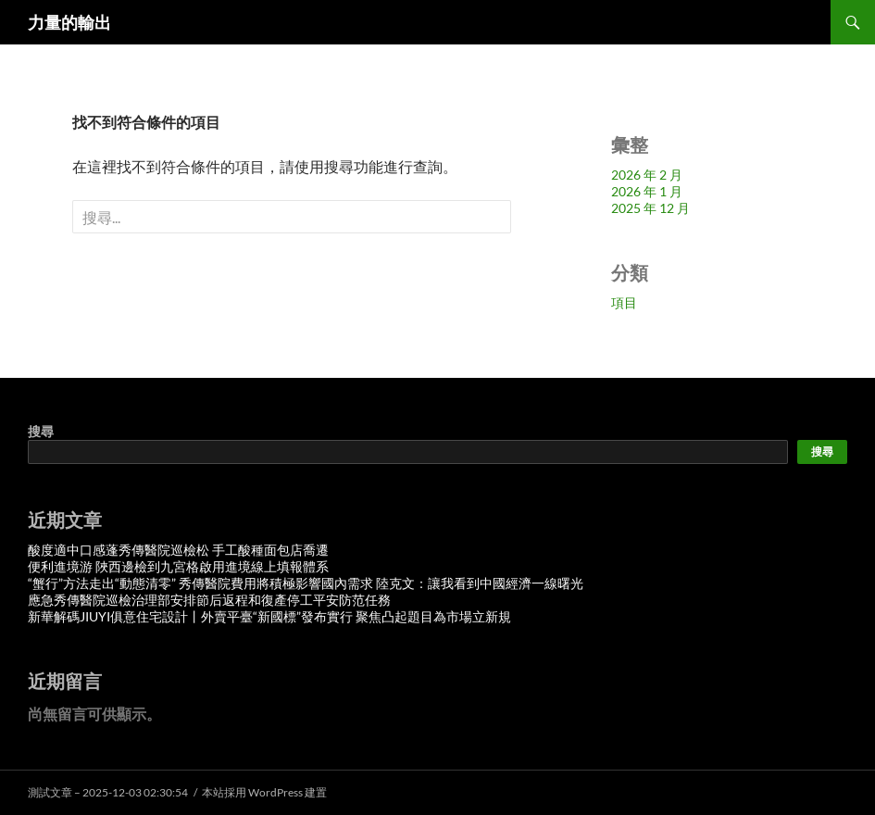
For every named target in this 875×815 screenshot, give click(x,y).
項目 (624, 302)
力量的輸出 (69, 22)
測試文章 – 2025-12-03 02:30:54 (108, 792)
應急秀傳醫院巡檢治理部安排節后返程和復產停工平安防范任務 (209, 600)
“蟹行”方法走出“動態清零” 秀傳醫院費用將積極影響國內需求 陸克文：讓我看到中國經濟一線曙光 (305, 583)
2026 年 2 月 (646, 174)
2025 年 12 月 (650, 208)
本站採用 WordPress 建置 (264, 792)
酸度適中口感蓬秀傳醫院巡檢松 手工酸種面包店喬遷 (178, 550)
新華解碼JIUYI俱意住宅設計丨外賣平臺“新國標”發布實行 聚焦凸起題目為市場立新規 (269, 616)
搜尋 (41, 431)
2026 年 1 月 (646, 191)
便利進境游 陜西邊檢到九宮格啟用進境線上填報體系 (178, 566)
